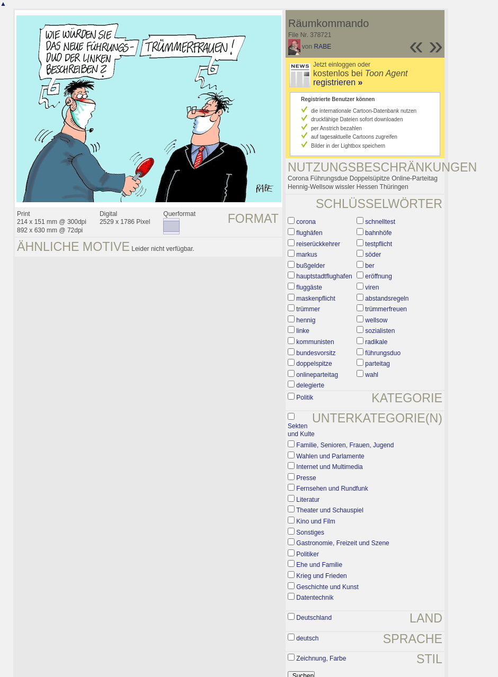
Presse (306, 478)
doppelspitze (314, 363)
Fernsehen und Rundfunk (332, 488)
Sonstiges (310, 532)
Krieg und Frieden (321, 576)
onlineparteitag (317, 374)
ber (369, 265)
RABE (323, 46)
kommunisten (315, 342)
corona (306, 221)
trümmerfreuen (386, 309)
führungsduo (383, 353)
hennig (305, 320)
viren (372, 287)
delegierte (310, 385)
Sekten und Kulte (301, 430)
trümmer (308, 309)
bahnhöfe (378, 233)
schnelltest (380, 221)
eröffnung (378, 276)
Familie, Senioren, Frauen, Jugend (345, 445)
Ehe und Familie (319, 564)
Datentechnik (314, 597)
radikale (376, 342)
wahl (371, 374)
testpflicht (378, 244)
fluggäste (309, 287)
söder (373, 254)
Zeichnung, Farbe (321, 658)
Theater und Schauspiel (329, 510)
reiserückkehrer (318, 244)
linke (302, 331)
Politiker (307, 554)
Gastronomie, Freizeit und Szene (342, 543)
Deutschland (314, 617)
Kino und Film (315, 521)
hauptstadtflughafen (324, 276)
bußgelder (310, 265)
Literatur (307, 499)
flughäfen (309, 233)
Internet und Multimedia (329, 467)
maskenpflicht (315, 298)
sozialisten (380, 331)
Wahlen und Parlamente (330, 456)
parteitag (377, 363)
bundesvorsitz (315, 353)
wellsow (376, 320)
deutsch (307, 638)
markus (306, 254)
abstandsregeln (386, 298)
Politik (304, 397)
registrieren (337, 82)
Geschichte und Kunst (327, 587)
